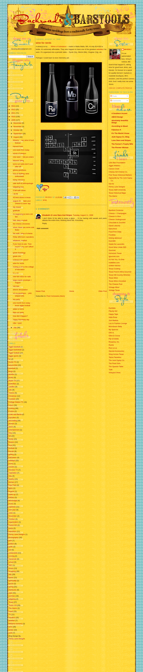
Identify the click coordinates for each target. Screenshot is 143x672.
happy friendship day (21, 320)
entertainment (14, 430)
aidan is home (18, 309)
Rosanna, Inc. (114, 342)
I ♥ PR (15, 194)
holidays (12, 460)
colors (11, 405)
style (10, 593)
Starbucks (13, 590)
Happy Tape (113, 314)
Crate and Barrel (15, 414)
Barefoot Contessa (116, 210)
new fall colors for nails (22, 277)
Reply (44, 223)
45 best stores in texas (22, 197)
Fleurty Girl (113, 311)
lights (11, 488)
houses (11, 467)
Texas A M (13, 605)
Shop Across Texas (116, 354)
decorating (13, 421)
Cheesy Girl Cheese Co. (118, 172)
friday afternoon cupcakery (23, 237)
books (11, 377)
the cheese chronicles (21, 224)
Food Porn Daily (115, 232)
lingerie (11, 491)
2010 (13, 117)
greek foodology (19, 253)
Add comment (42, 228)
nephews (12, 507)
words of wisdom (19, 153)
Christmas (13, 396)
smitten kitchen (115, 266)
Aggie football (14, 353)
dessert (11, 424)
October (16, 130)
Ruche (111, 345)
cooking (12, 408)
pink (10, 541)
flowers (11, 442)
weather (12, 621)
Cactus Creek (114, 169)
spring (11, 587)
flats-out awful (18, 313)
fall (10, 436)
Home (71, 291)
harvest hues (18, 146)
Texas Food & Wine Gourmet (120, 272)
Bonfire (11, 374)
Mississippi (13, 501)
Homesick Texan (115, 253)
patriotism (12, 531)
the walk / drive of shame (22, 233)
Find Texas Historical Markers (120, 175)
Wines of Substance (59, 46)
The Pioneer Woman (120, 147)
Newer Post (40, 291)
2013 (13, 106)
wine (10, 627)
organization (13, 522)
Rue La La (113, 348)
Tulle (111, 370)
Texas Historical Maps (117, 193)
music (11, 504)
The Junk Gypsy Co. (117, 360)
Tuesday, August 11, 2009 (83, 215)
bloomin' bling (18, 160)
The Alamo (13, 608)
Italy (10, 476)
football (11, 448)
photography (13, 537)
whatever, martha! (20, 240)
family (11, 439)
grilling (11, 454)
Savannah (13, 559)
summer (12, 596)
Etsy (10, 433)
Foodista (112, 235)
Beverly (128, 49)
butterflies (12, 384)
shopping (12, 571)
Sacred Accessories (116, 351)
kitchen (11, 482)
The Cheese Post (115, 284)
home (11, 464)
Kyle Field (12, 485)
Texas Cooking (114, 269)
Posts (113, 96)
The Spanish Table (116, 366)
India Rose (113, 317)
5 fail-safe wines (19, 190)
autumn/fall (13, 365)
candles (12, 387)
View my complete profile (120, 88)
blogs (11, 371)
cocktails (12, 399)
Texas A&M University (117, 190)
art (10, 359)
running (11, 556)
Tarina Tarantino (115, 357)
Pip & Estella (114, 339)
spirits (11, 578)
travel (11, 611)
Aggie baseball (14, 347)
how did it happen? (20, 316)
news (11, 513)
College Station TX (16, 402)
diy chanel (17, 207)
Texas (11, 602)
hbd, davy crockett (20, 220)
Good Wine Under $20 (117, 247)
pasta (11, 528)
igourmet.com (114, 256)
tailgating (12, 599)
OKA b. (111, 333)
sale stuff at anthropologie (23, 183)
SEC (10, 565)
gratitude (16, 211)
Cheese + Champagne (117, 213)
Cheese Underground (117, 219)
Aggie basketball (15, 350)
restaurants (13, 553)
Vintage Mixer (114, 287)
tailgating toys (18, 187)
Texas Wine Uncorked (117, 281)
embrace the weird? (20, 260)
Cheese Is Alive (115, 216)
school (11, 562)
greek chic (17, 256)
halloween (13, 458)
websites (99, 49)
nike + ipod (17, 323)
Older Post (102, 291)
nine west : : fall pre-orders (23, 157)
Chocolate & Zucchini (117, 223)
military (11, 497)
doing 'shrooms (19, 180)
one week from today (21, 150)
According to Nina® (120, 126)
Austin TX (12, 362)
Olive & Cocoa (114, 336)
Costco (11, 411)
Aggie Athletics (114, 166)
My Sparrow (113, 330)
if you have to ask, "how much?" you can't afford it (23, 246)
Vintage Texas (114, 290)
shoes (11, 568)
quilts (11, 547)
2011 (13, 113)
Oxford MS (13, 525)
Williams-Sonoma (15, 624)
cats (10, 390)
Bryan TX (12, 381)
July (15, 328)
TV (10, 614)
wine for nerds (18, 263)
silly (10, 574)
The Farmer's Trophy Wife (122, 144)
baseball (12, 368)
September (17, 134)
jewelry (11, 479)
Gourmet (112, 250)
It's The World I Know (120, 133)
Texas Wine (113, 278)
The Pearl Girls (115, 363)
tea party (16, 299)
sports (11, 584)
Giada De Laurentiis (116, 244)
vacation (12, 618)
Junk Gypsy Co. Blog (120, 137)
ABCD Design (117, 117)
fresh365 (112, 241)
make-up (12, 494)
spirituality (13, 581)
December (17, 123)
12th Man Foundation (117, 163)
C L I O (16, 273)
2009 (13, 120)
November (17, 127)
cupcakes (12, 417)
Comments (115, 101)
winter (11, 630)
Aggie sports (13, 356)
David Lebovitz (114, 226)
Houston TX (13, 470)
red (10, 550)
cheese (11, 393)
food (10, 445)
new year (12, 510)
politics (11, 544)
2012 (13, 109)
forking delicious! (115, 238)
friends (11, 451)
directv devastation (20, 290)
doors (11, 427)
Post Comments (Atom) (56, 296)
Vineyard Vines (115, 373)
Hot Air (111, 184)
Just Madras (113, 320)
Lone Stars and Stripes (121, 140)
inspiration (13, 473)
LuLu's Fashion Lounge (118, 323)
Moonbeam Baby (115, 326)
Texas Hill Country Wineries (119, 275)
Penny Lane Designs (17, 534)
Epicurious (113, 229)
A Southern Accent (119, 113)
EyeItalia (112, 308)
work (10, 633)
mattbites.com (114, 263)
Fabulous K (116, 130)
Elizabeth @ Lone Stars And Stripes (57, 215)
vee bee (16, 286)
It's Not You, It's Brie (116, 259)
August (16, 137)
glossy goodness (19, 170)
